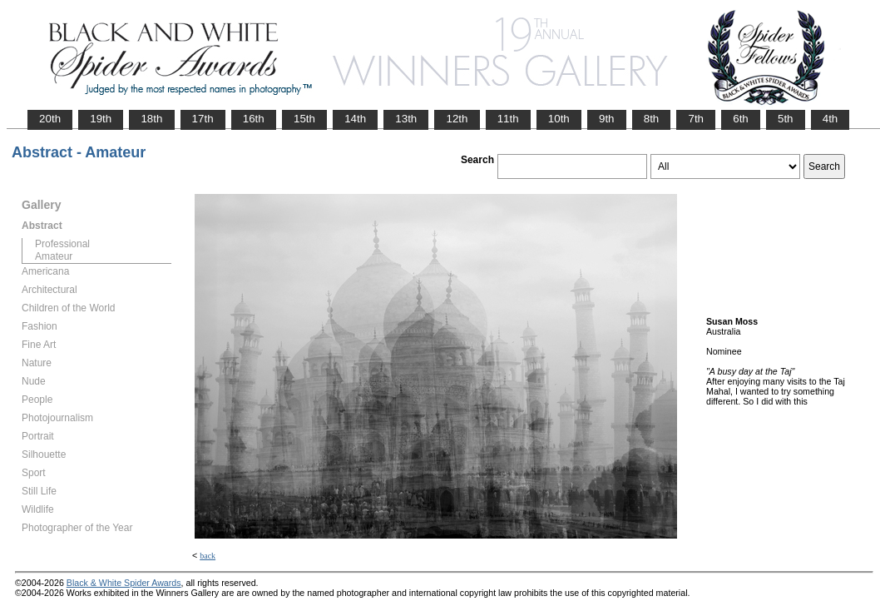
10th (559, 118)
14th (355, 118)
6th (741, 118)
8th (652, 118)
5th (786, 118)
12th (457, 118)
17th (203, 118)
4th (830, 118)
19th (101, 118)
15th (304, 118)
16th (254, 118)
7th (696, 118)
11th (508, 118)
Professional (62, 244)
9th (607, 118)
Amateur (53, 256)
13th (406, 118)
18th (151, 118)
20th (50, 118)
